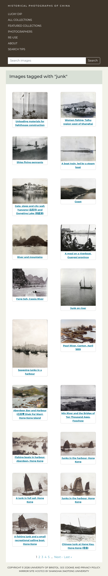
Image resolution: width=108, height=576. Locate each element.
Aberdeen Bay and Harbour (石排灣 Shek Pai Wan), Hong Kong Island (30, 414)
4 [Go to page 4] (46, 557)
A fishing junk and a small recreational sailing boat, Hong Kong (30, 540)
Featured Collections (24, 25)
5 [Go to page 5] (48, 557)
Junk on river (78, 308)
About (12, 43)
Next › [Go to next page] (58, 557)
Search (93, 60)
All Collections (20, 20)
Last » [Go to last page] (68, 557)
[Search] (47, 60)
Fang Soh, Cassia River (29, 298)
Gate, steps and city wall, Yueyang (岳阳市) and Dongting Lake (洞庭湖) (30, 210)
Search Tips (16, 49)
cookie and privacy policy (82, 567)
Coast (78, 201)
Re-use (13, 37)
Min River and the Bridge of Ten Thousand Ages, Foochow (78, 417)
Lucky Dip (15, 14)
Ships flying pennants (30, 162)
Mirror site (26, 571)
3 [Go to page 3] (42, 557)
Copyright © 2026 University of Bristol (33, 567)
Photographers (20, 31)
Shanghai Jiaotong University (69, 571)
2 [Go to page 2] (39, 557)
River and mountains (30, 257)
